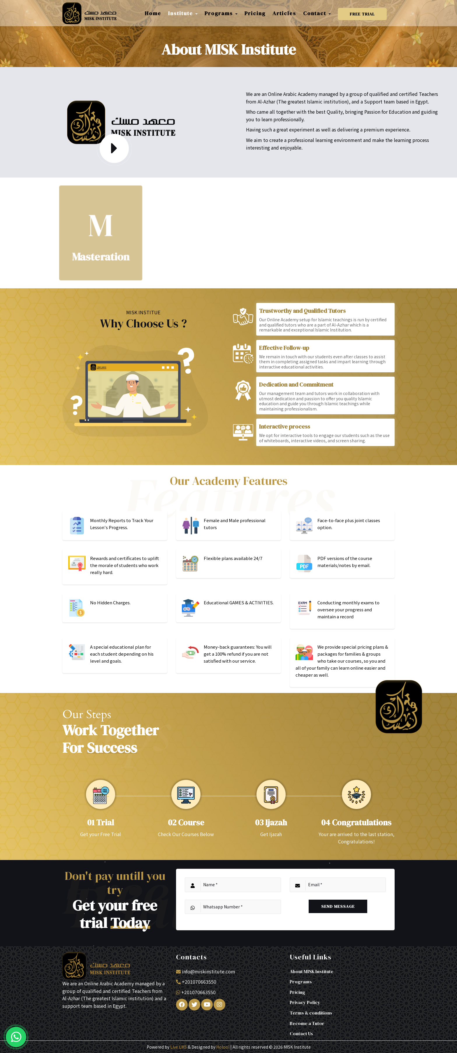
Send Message (338, 906)
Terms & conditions (311, 1013)
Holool (222, 1047)
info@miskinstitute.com (208, 971)
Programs (301, 981)
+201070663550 (199, 981)
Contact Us (301, 1033)
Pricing (297, 992)
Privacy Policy (305, 1002)
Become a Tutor (307, 1023)
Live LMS (178, 1047)
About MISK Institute (311, 971)
